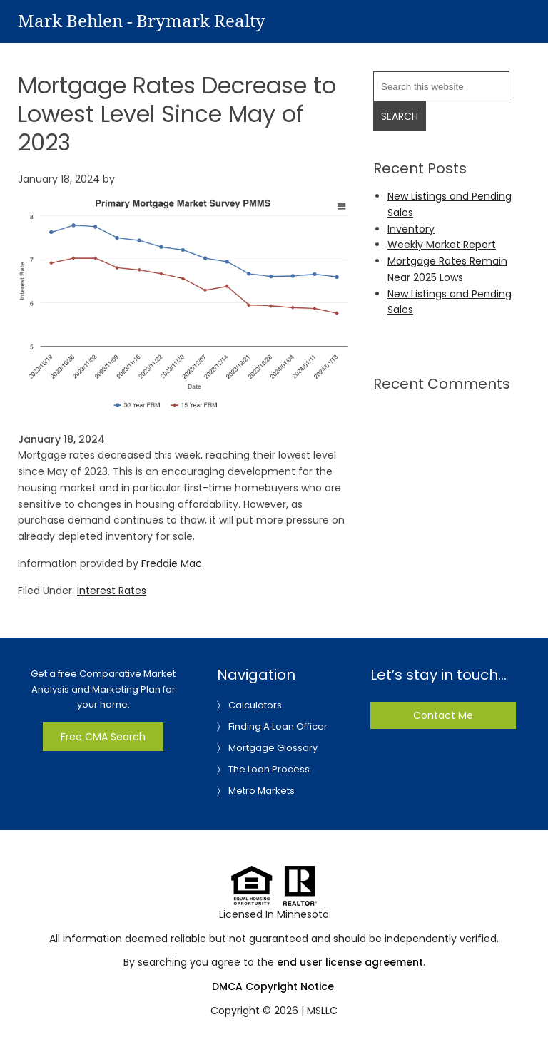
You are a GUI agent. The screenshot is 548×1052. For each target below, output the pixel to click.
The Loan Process (269, 769)
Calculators (255, 705)
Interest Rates (111, 590)
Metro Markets (261, 790)
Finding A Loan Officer (278, 726)
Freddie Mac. (172, 563)
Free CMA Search (103, 737)
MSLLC (322, 1011)
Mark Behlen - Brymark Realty (141, 21)
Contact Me (443, 715)
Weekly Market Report (441, 245)
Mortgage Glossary (273, 748)
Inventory (411, 229)
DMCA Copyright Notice (273, 986)
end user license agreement (350, 962)
